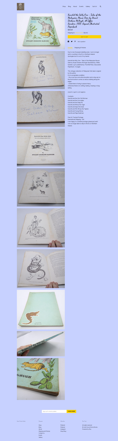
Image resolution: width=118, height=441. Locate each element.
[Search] (100, 7)
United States (79, 33)
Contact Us (41, 433)
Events (81, 6)
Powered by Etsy (86, 429)
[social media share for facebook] (68, 41)
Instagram (63, 429)
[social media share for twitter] (72, 41)
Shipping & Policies (80, 47)
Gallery (88, 6)
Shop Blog (63, 431)
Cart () (94, 6)
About (75, 6)
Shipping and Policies (44, 431)
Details (70, 47)
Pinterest (62, 425)
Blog (69, 6)
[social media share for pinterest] (75, 41)
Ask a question (81, 41)
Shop (64, 6)
